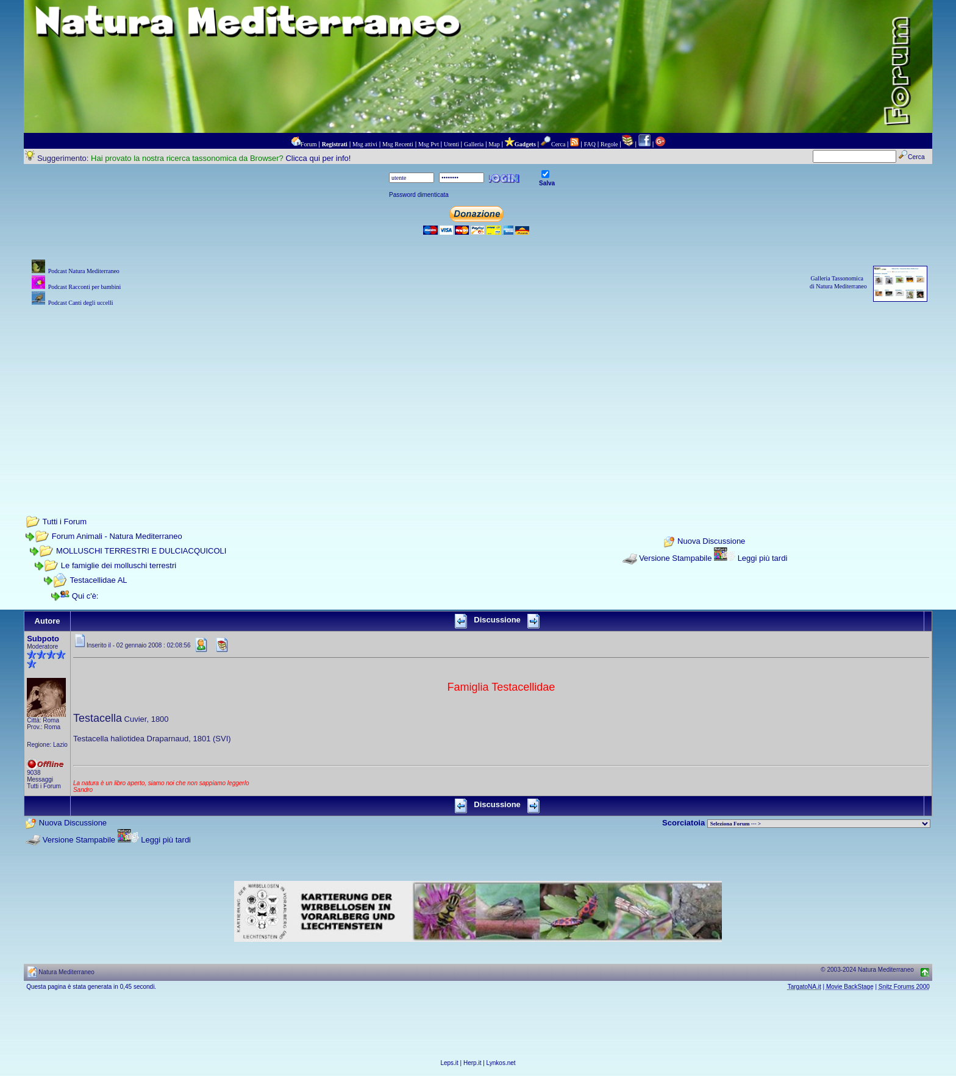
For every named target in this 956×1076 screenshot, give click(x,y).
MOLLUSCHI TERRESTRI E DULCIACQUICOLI (141, 550)
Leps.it (449, 1063)
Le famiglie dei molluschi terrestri (118, 565)
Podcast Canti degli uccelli (80, 302)
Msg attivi (364, 144)
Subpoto (43, 638)
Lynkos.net (501, 1063)
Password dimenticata (419, 194)
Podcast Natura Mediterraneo (84, 271)
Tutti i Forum (65, 521)
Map (493, 144)
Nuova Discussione (711, 541)
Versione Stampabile (675, 558)
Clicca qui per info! (318, 158)
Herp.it (472, 1063)
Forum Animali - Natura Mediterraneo (117, 536)
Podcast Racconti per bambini (84, 286)
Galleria (473, 144)
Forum (309, 144)
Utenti (451, 144)
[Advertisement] (478, 394)
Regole (609, 144)
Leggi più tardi (763, 558)
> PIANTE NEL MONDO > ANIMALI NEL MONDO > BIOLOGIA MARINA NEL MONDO (818, 823)
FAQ (590, 144)
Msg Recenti (397, 144)
